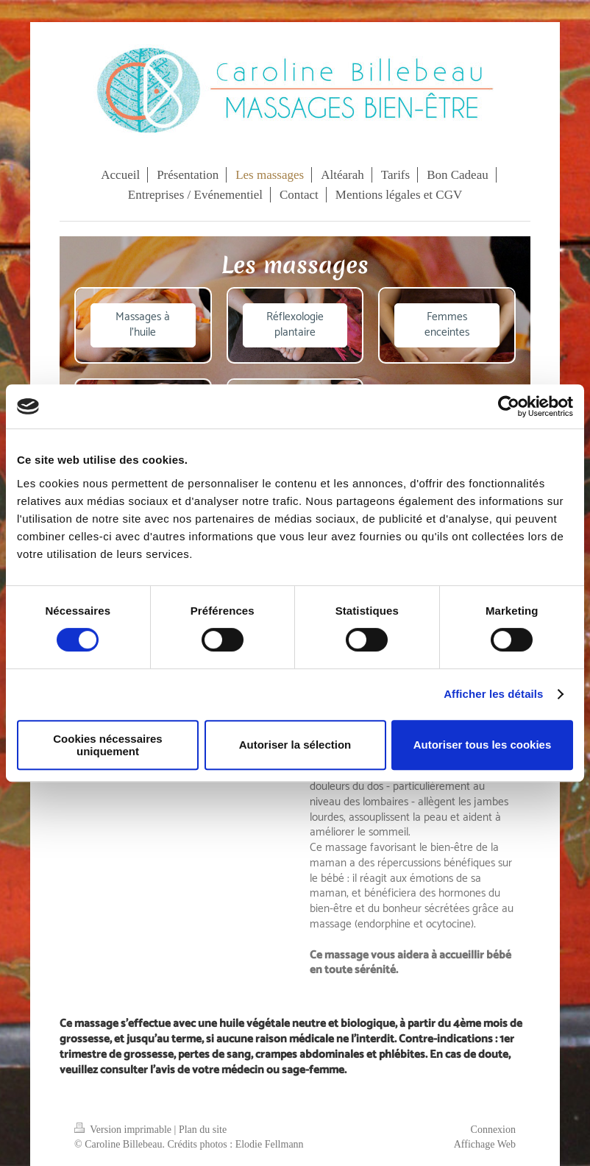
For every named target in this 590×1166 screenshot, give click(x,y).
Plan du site (203, 1129)
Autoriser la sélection (295, 744)
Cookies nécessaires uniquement (107, 744)
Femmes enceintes (446, 325)
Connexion (493, 1129)
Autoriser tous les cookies (482, 744)
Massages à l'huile (142, 325)
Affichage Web (485, 1144)
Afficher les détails (493, 694)
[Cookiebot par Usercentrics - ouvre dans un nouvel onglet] (508, 406)
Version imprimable (124, 1129)
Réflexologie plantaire (295, 325)
